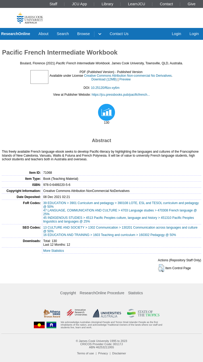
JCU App (79, 4)
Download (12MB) (104, 79)
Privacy (103, 353)
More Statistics (53, 251)
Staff (53, 4)
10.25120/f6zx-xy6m (105, 88)
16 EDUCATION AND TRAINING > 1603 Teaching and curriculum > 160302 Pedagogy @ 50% (109, 235)
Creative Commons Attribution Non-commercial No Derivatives (128, 76)
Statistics (135, 293)
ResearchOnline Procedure (102, 293)
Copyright (68, 293)
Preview (125, 79)
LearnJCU (136, 4)
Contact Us (119, 34)
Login (176, 34)
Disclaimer (119, 353)
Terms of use (85, 353)
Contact (166, 4)
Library (107, 4)
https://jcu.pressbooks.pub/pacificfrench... (121, 94)
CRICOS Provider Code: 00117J (101, 344)
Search (63, 34)
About (44, 34)
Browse (83, 34)
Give (192, 4)
